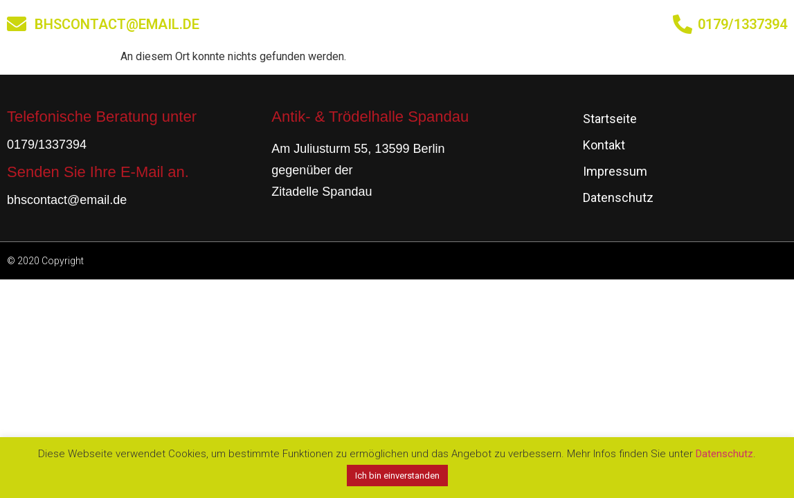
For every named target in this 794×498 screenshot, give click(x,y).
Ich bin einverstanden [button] (397, 475)
